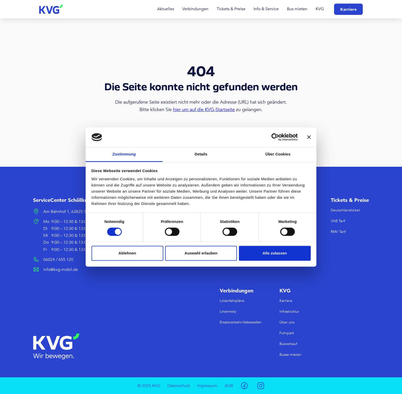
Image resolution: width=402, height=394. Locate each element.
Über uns (286, 322)
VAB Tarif (338, 221)
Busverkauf (288, 343)
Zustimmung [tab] (124, 154)
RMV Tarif (338, 231)
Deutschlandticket (345, 210)
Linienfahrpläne (232, 300)
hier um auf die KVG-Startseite (204, 109)
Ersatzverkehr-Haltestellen (241, 322)
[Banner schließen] (309, 137)
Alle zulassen (275, 253)
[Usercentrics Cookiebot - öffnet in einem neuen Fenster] (275, 137)
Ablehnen (127, 253)
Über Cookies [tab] (277, 154)
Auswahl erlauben (201, 253)
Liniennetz (228, 311)
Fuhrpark (286, 333)
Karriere (348, 9)
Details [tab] (201, 154)
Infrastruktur (289, 311)
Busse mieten (290, 354)
